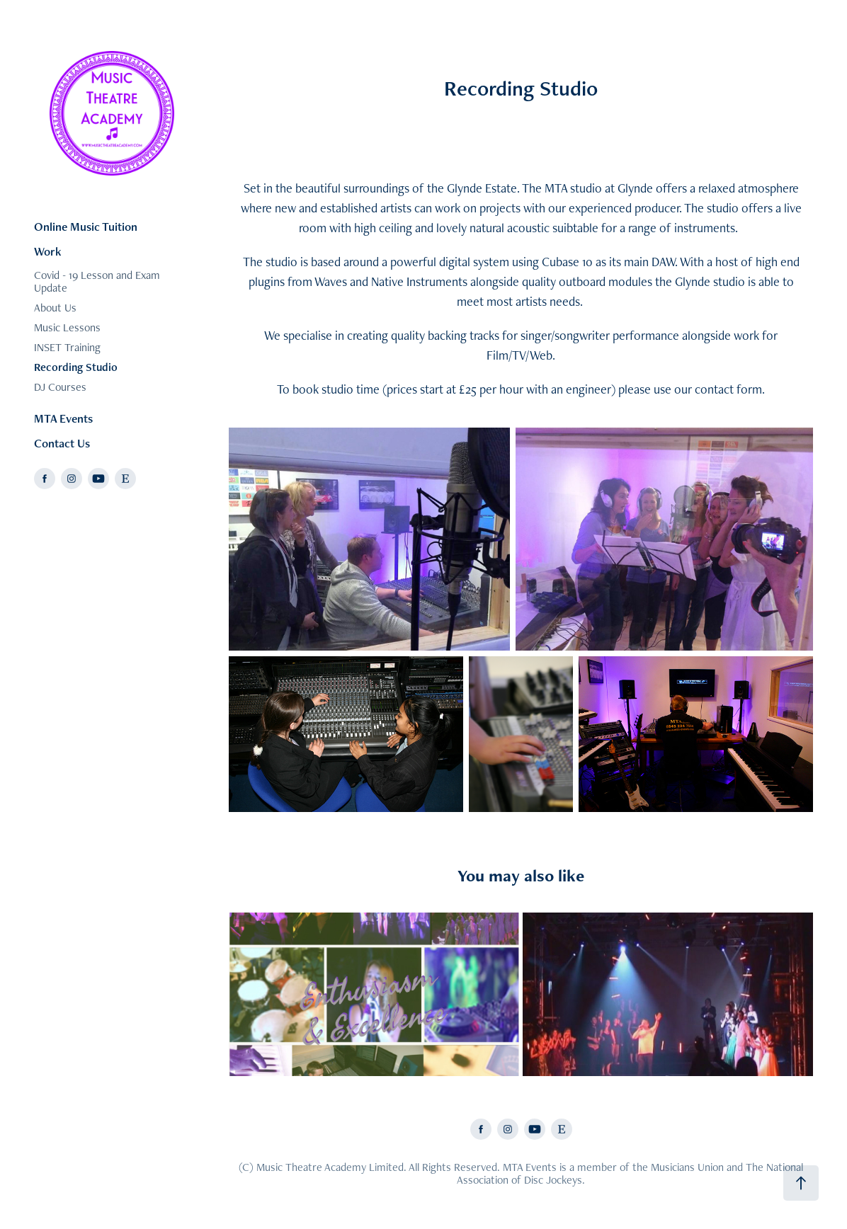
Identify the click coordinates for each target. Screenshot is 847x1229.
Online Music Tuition (85, 226)
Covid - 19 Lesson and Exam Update (97, 281)
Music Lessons (67, 327)
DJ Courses (60, 386)
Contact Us (62, 443)
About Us (55, 307)
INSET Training (67, 347)
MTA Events (63, 418)
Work (48, 251)
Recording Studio (76, 367)
